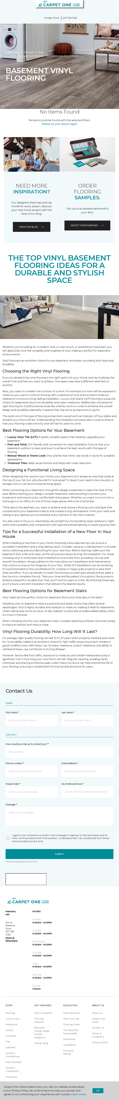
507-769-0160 (70, 18)
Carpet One (12, 52)
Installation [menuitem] (69, 1045)
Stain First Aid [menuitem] (71, 1018)
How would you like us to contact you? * (27, 744)
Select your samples (87, 225)
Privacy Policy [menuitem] (100, 1042)
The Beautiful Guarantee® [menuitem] (70, 1032)
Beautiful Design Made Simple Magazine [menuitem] (41, 1032)
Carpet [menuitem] (9, 1030)
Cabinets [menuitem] (11, 1047)
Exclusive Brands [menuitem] (68, 1052)
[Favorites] (111, 6)
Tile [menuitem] (8, 1041)
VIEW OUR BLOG (31, 226)
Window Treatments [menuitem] (12, 1070)
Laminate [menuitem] (11, 1036)
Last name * (67, 712)
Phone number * (15, 763)
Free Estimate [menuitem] (13, 1062)
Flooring (28, 52)
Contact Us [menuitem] (98, 1027)
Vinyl (40, 52)
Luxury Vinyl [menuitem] (12, 1018)
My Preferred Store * (72, 784)
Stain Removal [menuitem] (71, 1013)
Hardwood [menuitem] (11, 1024)
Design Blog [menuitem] (41, 1043)
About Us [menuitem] (97, 1013)
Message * (11, 804)
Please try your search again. (59, 124)
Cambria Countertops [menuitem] (13, 1055)
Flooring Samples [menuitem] (39, 1020)
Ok (97, 1090)
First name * (12, 712)
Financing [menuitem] (11, 1076)
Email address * (69, 763)
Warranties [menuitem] (69, 1039)
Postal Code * (13, 784)
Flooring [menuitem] (10, 1013)
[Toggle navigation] (4, 6)
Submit (59, 854)
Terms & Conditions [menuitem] (98, 1035)
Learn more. (78, 1094)
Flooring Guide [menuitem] (71, 1024)
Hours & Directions (12, 939)
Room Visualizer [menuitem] (43, 1013)
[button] (107, 6)
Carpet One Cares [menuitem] (98, 1020)
